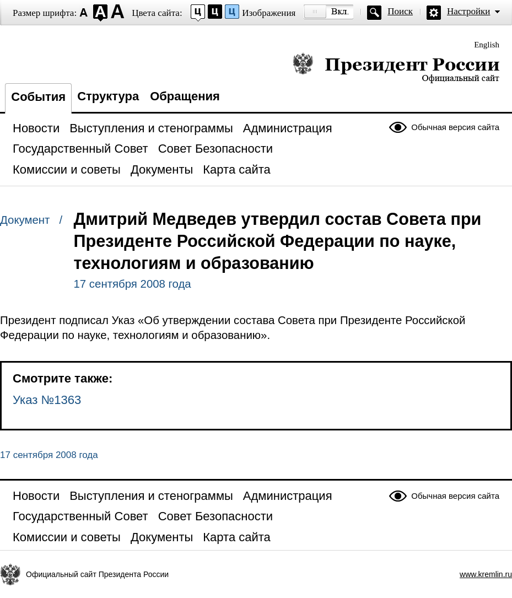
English (486, 44)
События (38, 97)
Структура (108, 96)
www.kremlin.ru (486, 574)
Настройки (468, 11)
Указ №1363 (47, 400)
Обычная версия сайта (455, 127)
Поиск (400, 11)
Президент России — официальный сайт (396, 67)
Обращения (185, 96)
